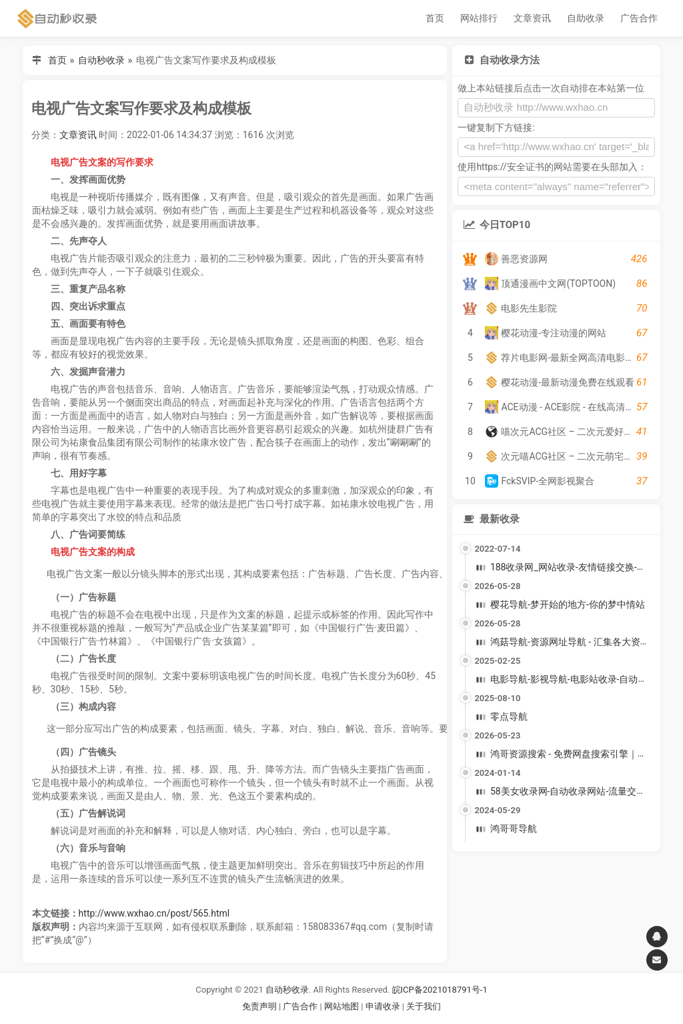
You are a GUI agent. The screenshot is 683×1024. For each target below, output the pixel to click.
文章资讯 (532, 18)
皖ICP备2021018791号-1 (440, 990)
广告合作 (639, 18)
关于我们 (423, 1006)
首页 (435, 18)
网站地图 (342, 1006)
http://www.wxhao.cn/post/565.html (154, 913)
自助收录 (585, 18)
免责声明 (259, 1006)
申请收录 (383, 1006)
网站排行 (479, 18)
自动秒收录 (101, 60)
